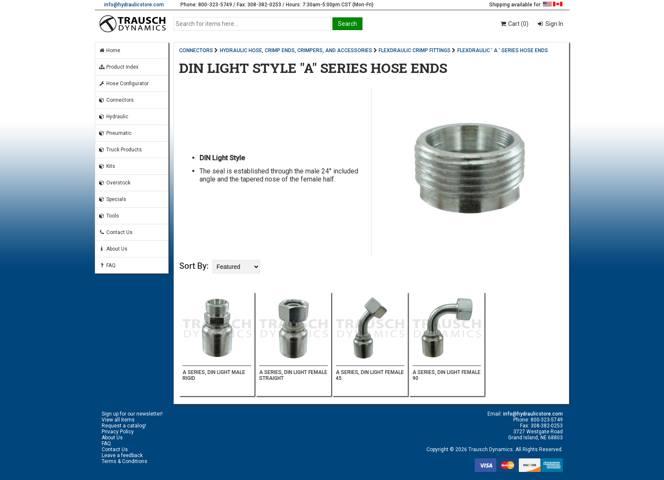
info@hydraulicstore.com (134, 5)
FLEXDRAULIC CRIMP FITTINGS (415, 50)
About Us (113, 249)
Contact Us (116, 232)
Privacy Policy (118, 432)
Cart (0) (513, 23)
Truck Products (120, 150)
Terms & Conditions (124, 461)
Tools (109, 216)
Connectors (116, 100)
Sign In (553, 23)
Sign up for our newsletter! (132, 414)
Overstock (114, 183)
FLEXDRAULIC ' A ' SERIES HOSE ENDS (502, 50)
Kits (107, 166)
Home (109, 50)
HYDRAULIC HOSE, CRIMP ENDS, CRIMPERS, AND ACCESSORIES (296, 50)
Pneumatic (115, 133)
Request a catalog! (124, 426)
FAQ (107, 265)
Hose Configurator (124, 84)
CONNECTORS (196, 50)
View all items (118, 420)
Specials (112, 199)
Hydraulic (113, 117)
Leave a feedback (122, 455)
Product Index (118, 67)
